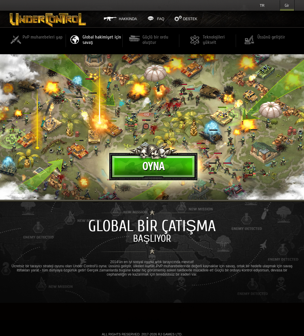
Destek (190, 19)
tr (262, 6)
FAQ (160, 19)
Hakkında (128, 19)
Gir (287, 5)
